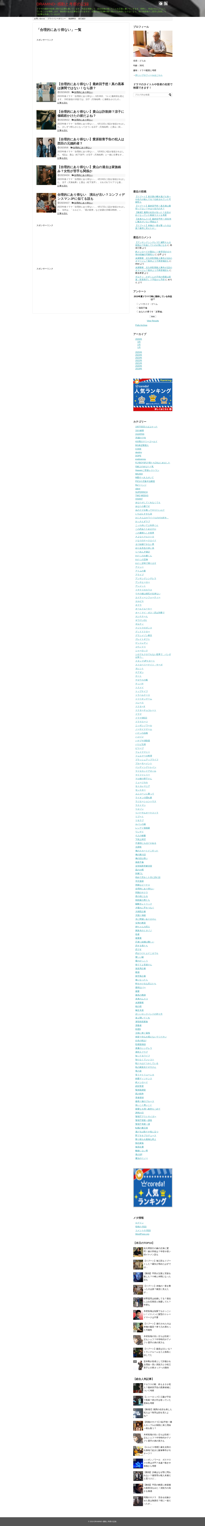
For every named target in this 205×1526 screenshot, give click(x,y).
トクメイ (139, 687)
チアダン (139, 672)
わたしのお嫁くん (143, 556)
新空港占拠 (140, 976)
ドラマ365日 (141, 718)
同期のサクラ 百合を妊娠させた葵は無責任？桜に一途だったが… (157, 1500)
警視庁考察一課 (142, 1124)
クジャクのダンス (143, 628)
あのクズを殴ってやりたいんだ (150, 510)
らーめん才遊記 (142, 552)
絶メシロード (141, 1082)
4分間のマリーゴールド (146, 441)
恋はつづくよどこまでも (146, 953)
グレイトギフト (142, 639)
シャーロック (141, 650)
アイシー (139, 567)
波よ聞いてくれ (142, 1018)
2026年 (138, 339)
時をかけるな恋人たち (145, 984)
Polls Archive (141, 325)
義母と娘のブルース (144, 1101)
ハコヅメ (139, 737)
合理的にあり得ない (83, 92)
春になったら (141, 980)
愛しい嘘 (139, 957)
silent (137, 489)
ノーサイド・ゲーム (148, 304)
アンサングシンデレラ (145, 578)
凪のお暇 (139, 870)
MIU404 (139, 474)
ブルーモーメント (143, 763)
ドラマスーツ (141, 722)
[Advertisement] (80, 59)
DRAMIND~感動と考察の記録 (62, 4)
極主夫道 (139, 1010)
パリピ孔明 (140, 744)
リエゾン (139, 809)
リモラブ (139, 820)
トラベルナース (142, 695)
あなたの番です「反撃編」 (151, 312)
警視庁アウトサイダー (145, 1116)
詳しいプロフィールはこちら (149, 75)
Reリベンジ (140, 485)
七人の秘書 (140, 835)
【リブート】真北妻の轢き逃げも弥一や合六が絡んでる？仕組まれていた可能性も (153, 199)
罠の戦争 (139, 1094)
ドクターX (140, 706)
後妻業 (138, 938)
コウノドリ (140, 647)
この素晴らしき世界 (144, 533)
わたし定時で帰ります (145, 563)
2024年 (138, 355)
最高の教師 (140, 995)
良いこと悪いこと (143, 1105)
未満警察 (139, 1003)
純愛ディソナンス (143, 1078)
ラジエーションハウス (145, 801)
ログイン (139, 1223)
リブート (139, 816)
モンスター (140, 790)
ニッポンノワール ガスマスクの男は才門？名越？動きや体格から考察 (157, 1463)
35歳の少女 (140, 438)
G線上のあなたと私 (144, 466)
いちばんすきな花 (143, 514)
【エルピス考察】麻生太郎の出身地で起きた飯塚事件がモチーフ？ (157, 1450)
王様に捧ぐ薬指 (142, 1033)
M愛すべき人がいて (144, 477)
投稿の (140, 1227)
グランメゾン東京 (143, 635)
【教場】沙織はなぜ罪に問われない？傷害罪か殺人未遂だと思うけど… (157, 1475)
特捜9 (138, 1029)
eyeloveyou (140, 459)
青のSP (138, 1154)
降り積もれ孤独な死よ (145, 1139)
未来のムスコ (141, 999)
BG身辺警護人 (142, 445)
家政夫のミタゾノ (143, 930)
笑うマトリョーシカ (144, 1075)
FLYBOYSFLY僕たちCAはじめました (152, 463)
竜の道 (138, 1071)
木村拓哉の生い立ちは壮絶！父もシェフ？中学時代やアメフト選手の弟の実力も (157, 1339)
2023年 (138, 358)
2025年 (138, 352)
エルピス (139, 601)
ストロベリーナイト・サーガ (149, 665)
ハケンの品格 (141, 733)
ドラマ (138, 714)
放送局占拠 (140, 968)
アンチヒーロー (142, 582)
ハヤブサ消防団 (142, 741)
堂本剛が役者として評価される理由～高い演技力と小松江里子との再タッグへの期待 (157, 1364)
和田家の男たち (142, 900)
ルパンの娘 (140, 824)
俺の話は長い (141, 858)
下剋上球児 (140, 839)
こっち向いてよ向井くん (146, 525)
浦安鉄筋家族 (141, 1022)
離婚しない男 (141, 1151)
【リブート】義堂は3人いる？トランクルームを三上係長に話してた (158, 1352)
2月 (139, 345)
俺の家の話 (140, 854)
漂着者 (138, 1025)
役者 (137, 934)
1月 (139, 347)
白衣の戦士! (140, 1041)
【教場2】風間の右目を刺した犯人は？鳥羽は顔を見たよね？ (158, 1412)
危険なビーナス (142, 885)
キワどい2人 (141, 620)
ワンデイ (139, 832)
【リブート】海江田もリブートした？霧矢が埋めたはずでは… (157, 1264)
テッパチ (139, 684)
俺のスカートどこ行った (146, 851)
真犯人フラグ (141, 1052)
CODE (138, 449)
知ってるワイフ (142, 1056)
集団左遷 (139, 1147)
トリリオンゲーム (143, 699)
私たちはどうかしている (146, 1063)
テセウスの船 (141, 680)
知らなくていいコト (144, 1059)
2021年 (138, 363)
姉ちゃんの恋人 (142, 927)
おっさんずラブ (142, 521)
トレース (139, 703)
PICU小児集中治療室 (145, 481)
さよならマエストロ (144, 537)
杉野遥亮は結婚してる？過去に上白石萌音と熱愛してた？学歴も (157, 1301)
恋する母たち (141, 946)
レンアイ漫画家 (142, 828)
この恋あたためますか (145, 529)
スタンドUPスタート (145, 661)
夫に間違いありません (145, 919)
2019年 (138, 369)
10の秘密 (139, 430)
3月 (139, 342)
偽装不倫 (143, 308)
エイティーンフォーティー (147, 597)
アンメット (140, 586)
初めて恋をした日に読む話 (147, 877)
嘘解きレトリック (143, 904)
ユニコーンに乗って (144, 794)
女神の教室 (140, 923)
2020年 (138, 366)
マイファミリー (142, 775)
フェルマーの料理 (143, 756)
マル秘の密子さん (143, 779)
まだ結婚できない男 (144, 544)
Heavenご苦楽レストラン (147, 470)
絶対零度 (139, 1086)
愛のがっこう (141, 961)
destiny (138, 452)
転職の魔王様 (141, 1128)
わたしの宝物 (141, 559)
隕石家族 (139, 1143)
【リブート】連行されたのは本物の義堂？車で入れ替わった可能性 (157, 1327)
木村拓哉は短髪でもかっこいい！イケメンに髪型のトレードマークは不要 (157, 1314)
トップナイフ (141, 691)
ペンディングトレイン (145, 767)
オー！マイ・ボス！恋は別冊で (150, 613)
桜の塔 (138, 1006)
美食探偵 (139, 1097)
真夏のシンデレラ (143, 1048)
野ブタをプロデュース (145, 1135)
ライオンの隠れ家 (143, 798)
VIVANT (139, 499)
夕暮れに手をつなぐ (144, 908)
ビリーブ (139, 748)
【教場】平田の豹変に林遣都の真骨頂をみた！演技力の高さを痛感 (157, 1488)
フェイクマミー (142, 752)
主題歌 (138, 847)
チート (138, 676)
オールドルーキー (143, 609)
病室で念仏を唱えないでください (151, 1037)
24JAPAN (139, 434)
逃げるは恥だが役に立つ (146, 1132)
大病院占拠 (140, 911)
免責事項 (72, 19)
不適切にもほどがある (145, 843)
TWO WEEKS (141, 495)
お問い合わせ (39, 19)
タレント (139, 668)
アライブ (139, 575)
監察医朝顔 (140, 1044)
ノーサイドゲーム (143, 729)
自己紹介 (82, 19)
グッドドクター (142, 632)
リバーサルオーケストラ (146, 813)
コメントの (143, 1230)
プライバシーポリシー (56, 19)
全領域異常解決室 (143, 866)
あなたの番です (142, 506)
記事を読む (62, 103)
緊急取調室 (140, 1090)
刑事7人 (139, 873)
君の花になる (141, 896)
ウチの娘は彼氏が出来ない (147, 594)
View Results (153, 321)
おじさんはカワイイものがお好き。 (152, 518)
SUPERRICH (141, 492)
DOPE (138, 456)
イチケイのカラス (143, 590)
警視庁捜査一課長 (143, 1120)
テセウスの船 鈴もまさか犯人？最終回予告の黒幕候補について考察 (157, 1387)
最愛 (137, 991)
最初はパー (140, 987)
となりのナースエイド (145, 540)
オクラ (138, 605)
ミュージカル (141, 782)
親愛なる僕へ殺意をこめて (147, 1109)
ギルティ (139, 624)
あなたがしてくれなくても (147, 502)
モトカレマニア (142, 786)
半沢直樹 (139, 881)
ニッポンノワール (143, 725)
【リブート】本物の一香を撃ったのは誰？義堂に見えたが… (157, 1289)
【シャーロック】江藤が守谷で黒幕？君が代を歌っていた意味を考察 (157, 1400)
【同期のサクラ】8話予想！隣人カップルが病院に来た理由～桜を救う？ (158, 1425)
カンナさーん (141, 616)
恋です (138, 949)
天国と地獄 (140, 915)
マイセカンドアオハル (145, 771)
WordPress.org (142, 1234)
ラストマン (140, 805)
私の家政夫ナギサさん (145, 1067)
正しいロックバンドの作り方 (149, 1014)
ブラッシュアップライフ (146, 760)
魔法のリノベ (141, 1158)
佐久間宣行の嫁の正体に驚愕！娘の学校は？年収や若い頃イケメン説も (157, 1251)
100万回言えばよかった (146, 427)
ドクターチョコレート (145, 710)
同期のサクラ (141, 892)
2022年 (138, 360)
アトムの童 (140, 571)
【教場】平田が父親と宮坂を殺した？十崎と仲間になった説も (157, 1276)
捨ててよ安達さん (143, 965)
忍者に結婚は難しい (144, 942)
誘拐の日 (139, 1113)
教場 (137, 972)
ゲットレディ (141, 643)
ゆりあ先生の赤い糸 (144, 548)
